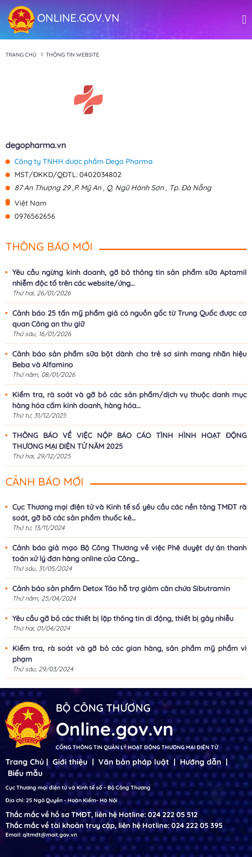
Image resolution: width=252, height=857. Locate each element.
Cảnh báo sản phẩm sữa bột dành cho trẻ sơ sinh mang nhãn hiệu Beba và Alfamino (129, 359)
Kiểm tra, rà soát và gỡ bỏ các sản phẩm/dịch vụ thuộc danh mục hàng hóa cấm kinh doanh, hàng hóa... (129, 400)
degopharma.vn (35, 145)
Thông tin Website (72, 54)
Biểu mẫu (25, 773)
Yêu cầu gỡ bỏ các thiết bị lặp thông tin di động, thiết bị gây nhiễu (122, 618)
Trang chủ (21, 54)
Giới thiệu (70, 761)
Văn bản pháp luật (133, 761)
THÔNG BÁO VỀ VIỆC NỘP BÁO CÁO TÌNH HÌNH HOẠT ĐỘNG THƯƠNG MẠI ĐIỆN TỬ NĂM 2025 (129, 441)
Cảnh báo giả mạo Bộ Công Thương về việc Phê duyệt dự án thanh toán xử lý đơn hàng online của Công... (129, 553)
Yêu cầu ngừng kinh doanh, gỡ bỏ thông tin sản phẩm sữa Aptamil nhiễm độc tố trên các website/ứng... (129, 278)
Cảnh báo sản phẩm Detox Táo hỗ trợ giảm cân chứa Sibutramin (121, 588)
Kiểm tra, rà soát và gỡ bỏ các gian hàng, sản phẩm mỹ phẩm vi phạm (129, 654)
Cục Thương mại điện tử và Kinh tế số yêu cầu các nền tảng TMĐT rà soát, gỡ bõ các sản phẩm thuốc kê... (129, 512)
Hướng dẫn (200, 761)
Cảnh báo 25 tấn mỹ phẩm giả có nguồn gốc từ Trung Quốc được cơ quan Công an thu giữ (129, 318)
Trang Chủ (24, 761)
